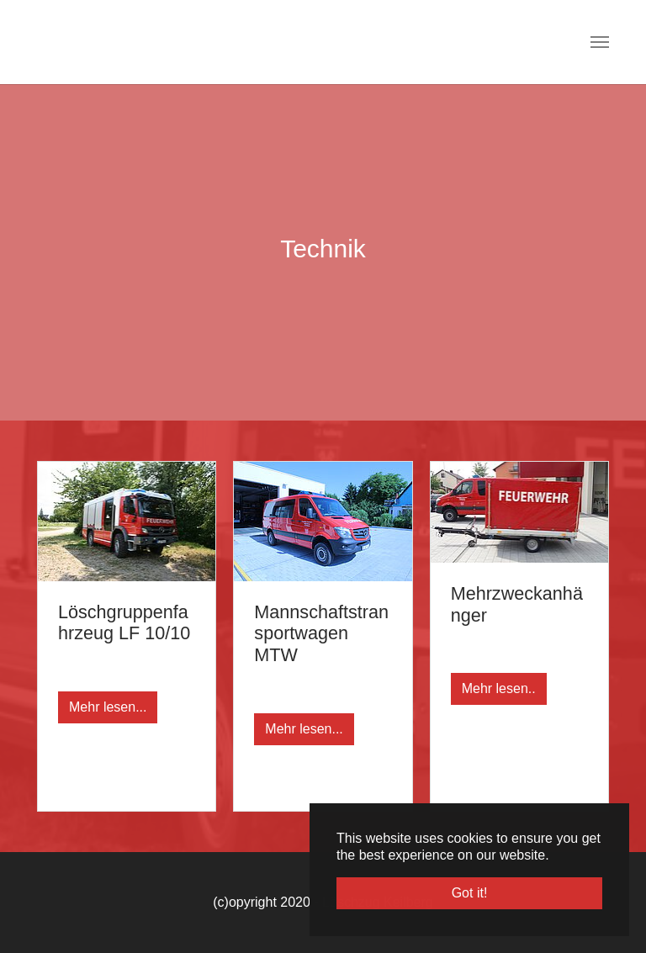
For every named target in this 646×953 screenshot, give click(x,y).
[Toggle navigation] (599, 42)
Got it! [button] (470, 893)
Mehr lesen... (107, 707)
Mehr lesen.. (499, 688)
